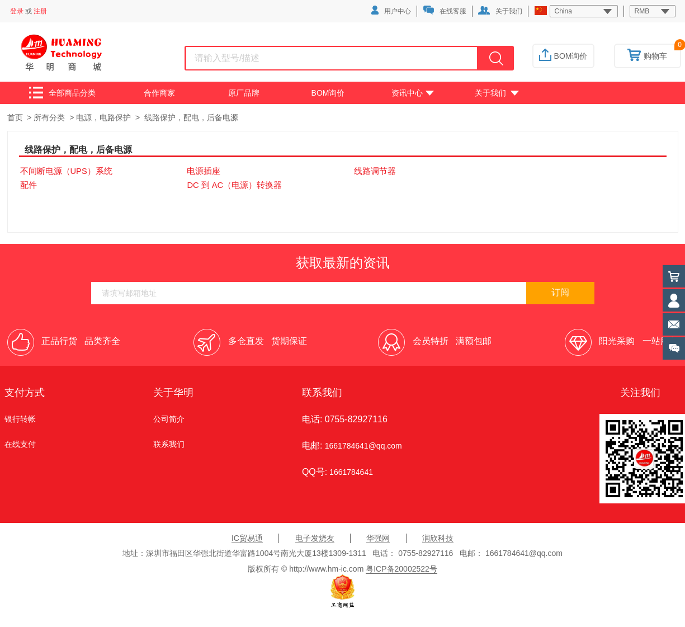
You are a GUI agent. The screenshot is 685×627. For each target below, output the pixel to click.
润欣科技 (437, 538)
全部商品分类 (62, 92)
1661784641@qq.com (363, 445)
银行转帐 (20, 418)
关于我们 (500, 10)
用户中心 (391, 10)
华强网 (378, 538)
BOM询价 (563, 55)
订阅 (560, 292)
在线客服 (444, 10)
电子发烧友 (314, 538)
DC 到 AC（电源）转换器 (234, 185)
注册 (40, 11)
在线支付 (20, 444)
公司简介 (169, 418)
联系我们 (169, 444)
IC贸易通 (247, 538)
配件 (28, 185)
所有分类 (49, 117)
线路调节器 (375, 171)
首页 (15, 117)
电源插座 (203, 171)
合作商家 (159, 92)
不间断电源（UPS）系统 (66, 171)
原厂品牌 (243, 92)
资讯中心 (412, 92)
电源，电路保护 (103, 117)
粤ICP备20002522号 (401, 568)
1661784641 (350, 472)
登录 (16, 11)
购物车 (647, 55)
